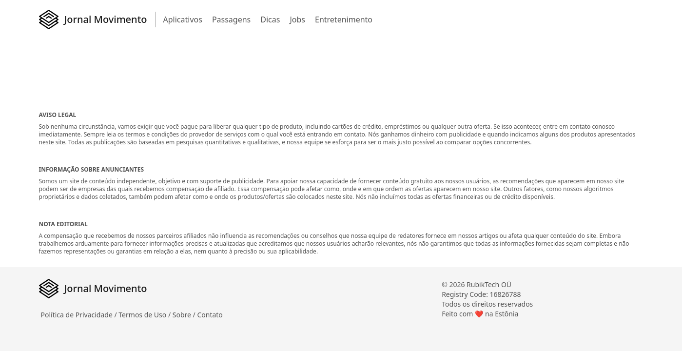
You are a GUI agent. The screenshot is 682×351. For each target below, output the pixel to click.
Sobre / (185, 314)
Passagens (231, 19)
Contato (209, 314)
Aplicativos (182, 19)
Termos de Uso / (145, 314)
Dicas (270, 19)
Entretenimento (343, 19)
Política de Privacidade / (80, 314)
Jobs (297, 19)
